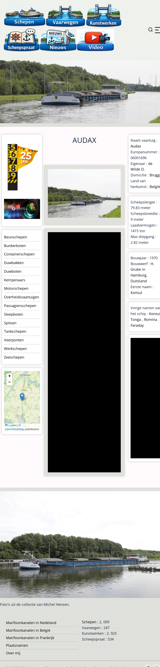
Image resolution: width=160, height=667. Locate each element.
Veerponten (14, 340)
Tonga (136, 319)
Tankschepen (15, 331)
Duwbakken (14, 262)
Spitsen (10, 322)
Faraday (137, 325)
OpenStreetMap (14, 429)
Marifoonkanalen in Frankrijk (30, 637)
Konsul (136, 292)
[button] (22, 397)
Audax (136, 146)
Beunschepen (15, 237)
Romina (150, 319)
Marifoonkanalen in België (28, 630)
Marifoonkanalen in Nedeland (31, 622)
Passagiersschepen (20, 305)
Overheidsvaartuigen (21, 297)
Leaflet (11, 425)
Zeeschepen (14, 357)
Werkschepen (15, 348)
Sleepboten (13, 314)
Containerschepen (19, 254)
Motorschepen (16, 288)
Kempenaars (14, 280)
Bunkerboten (15, 245)
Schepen (89, 621)
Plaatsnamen (17, 645)
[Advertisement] (84, 353)
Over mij (13, 653)
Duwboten (12, 271)
